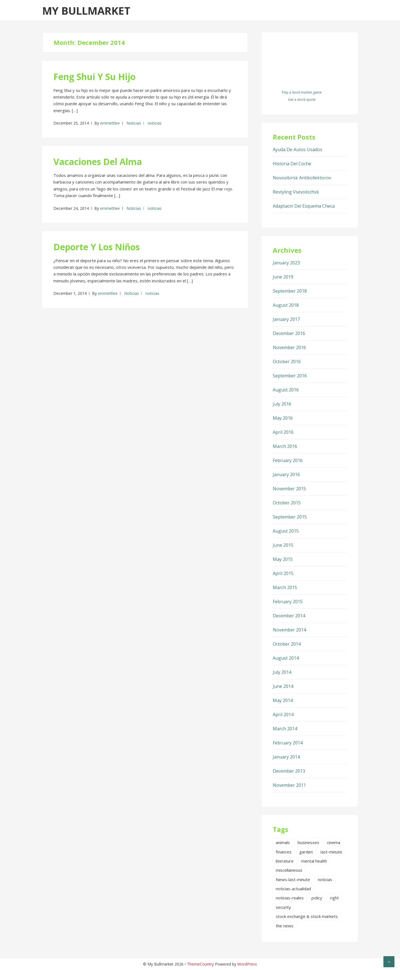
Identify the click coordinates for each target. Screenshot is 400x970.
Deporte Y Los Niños (96, 247)
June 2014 (283, 686)
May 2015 (283, 559)
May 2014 (283, 700)
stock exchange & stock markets (307, 916)
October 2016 (287, 361)
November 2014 (289, 630)
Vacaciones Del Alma (97, 161)
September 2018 (290, 291)
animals (283, 842)
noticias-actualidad (293, 888)
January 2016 (286, 474)
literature (284, 861)
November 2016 (289, 347)
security (283, 907)
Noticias (133, 123)
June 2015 (283, 545)
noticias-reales (290, 898)
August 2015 (286, 531)
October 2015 (287, 503)
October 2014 (287, 644)
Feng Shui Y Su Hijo (94, 76)
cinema (333, 842)
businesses (308, 842)
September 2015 (290, 517)
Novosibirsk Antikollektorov (302, 178)
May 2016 (283, 418)
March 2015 (285, 587)
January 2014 (286, 757)
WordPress (247, 964)
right (334, 898)
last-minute (331, 852)
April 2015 (283, 573)
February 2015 (288, 601)
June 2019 (283, 277)
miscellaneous (289, 870)
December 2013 (289, 771)
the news (284, 925)
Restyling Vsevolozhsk (296, 192)
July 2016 (282, 404)
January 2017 (286, 319)
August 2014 (286, 658)
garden (306, 852)
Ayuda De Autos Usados (297, 149)
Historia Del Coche (292, 164)
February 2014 (288, 743)
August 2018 (286, 305)
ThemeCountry (200, 964)
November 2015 (289, 489)
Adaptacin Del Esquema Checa (304, 206)
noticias (155, 123)
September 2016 (290, 376)
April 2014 (283, 714)
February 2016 (288, 460)
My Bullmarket (86, 10)
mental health (314, 861)
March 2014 (285, 729)
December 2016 (289, 333)
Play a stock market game (302, 92)
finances (284, 852)
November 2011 (289, 785)
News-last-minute (293, 879)
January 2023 (286, 263)
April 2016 (283, 432)
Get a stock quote (302, 99)
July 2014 (282, 672)
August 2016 (286, 390)
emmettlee (110, 123)
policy (316, 898)
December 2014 (289, 616)
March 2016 (285, 446)
